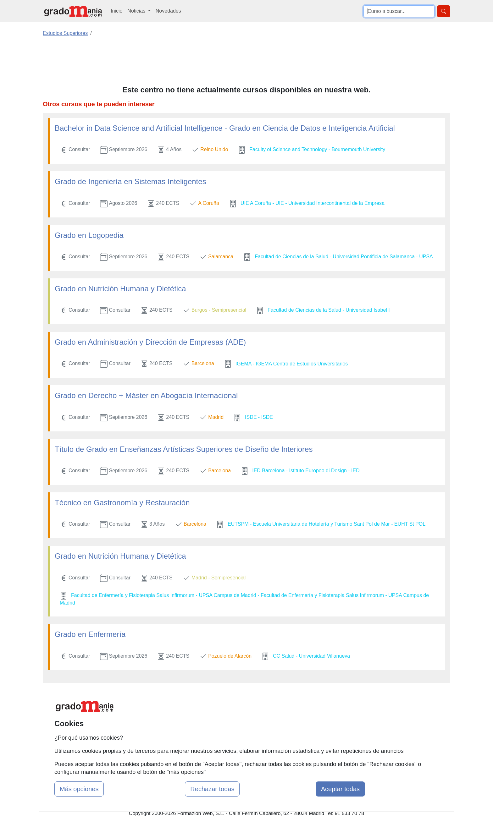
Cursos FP (233, 713)
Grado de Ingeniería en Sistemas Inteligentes (130, 181)
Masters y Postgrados (245, 701)
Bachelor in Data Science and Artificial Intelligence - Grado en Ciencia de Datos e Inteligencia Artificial (225, 128)
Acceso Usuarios (170, 737)
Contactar (301, 701)
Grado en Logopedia (89, 235)
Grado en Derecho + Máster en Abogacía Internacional (146, 395)
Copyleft (299, 737)
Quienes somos (169, 713)
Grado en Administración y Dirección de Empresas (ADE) (150, 342)
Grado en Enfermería (90, 634)
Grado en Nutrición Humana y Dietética (120, 288)
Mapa (158, 701)
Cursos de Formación (245, 737)
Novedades (168, 11)
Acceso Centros (169, 750)
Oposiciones (234, 750)
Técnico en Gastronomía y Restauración (122, 502)
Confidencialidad (308, 713)
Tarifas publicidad (171, 725)
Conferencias (235, 725)
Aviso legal (302, 725)
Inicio (116, 11)
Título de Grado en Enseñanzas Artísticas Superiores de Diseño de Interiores (184, 449)
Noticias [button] (137, 11)
